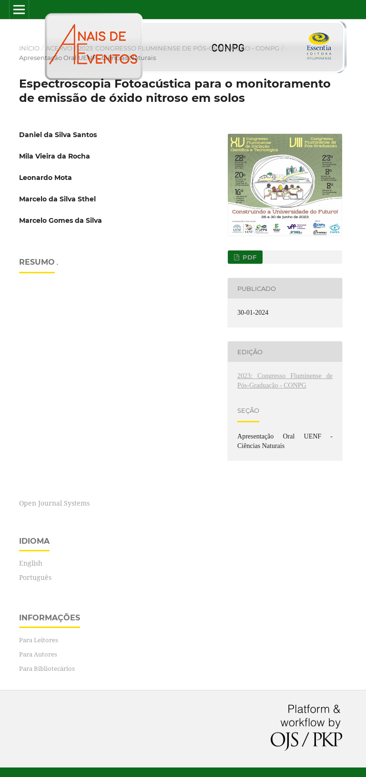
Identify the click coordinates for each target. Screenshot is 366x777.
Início (29, 48)
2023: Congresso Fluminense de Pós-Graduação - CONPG (178, 48)
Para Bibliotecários (47, 668)
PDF (248, 257)
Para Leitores (38, 640)
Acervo (59, 48)
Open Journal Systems (54, 503)
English (30, 563)
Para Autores (38, 654)
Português (35, 577)
